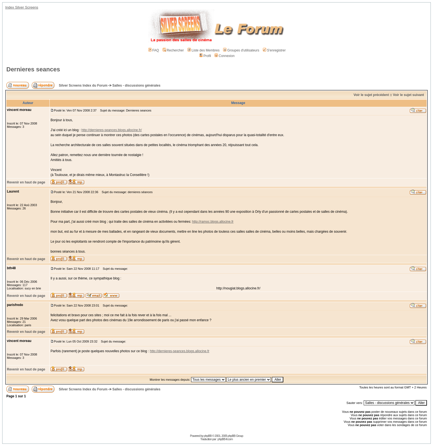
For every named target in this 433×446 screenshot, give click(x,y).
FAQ (153, 50)
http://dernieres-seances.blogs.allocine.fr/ (111, 130)
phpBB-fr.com (225, 439)
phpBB (208, 435)
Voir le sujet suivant (408, 95)
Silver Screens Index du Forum (83, 85)
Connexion (224, 56)
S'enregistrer (274, 50)
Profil (205, 56)
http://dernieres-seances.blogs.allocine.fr (179, 351)
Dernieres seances (33, 69)
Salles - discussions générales (136, 85)
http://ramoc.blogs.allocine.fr (213, 222)
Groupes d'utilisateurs (241, 50)
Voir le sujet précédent (371, 95)
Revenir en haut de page (26, 182)
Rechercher (173, 50)
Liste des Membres (204, 50)
